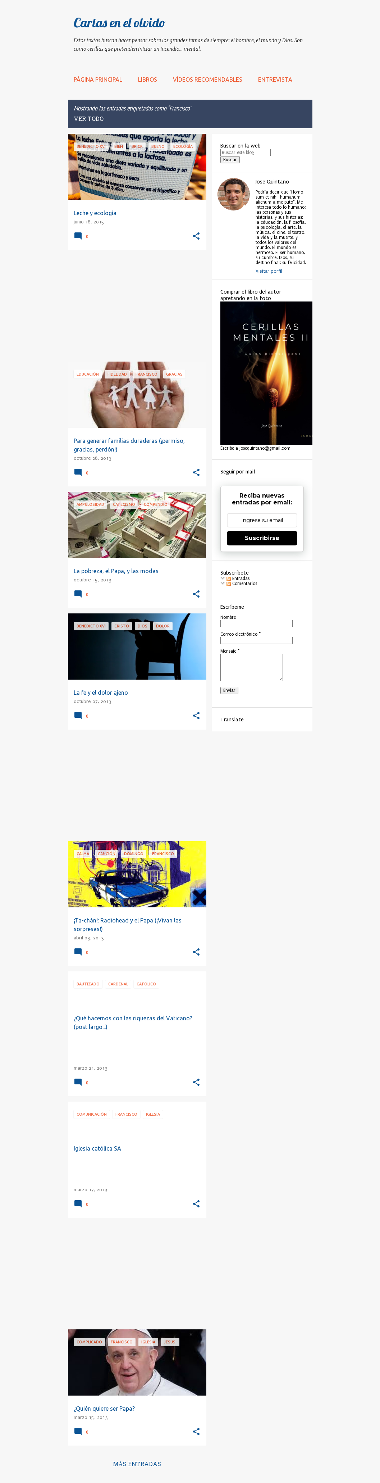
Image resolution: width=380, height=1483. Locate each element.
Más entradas (137, 1464)
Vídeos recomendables (207, 79)
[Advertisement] (134, 305)
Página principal (98, 79)
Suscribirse (262, 538)
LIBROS (147, 79)
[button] (196, 236)
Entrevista (275, 79)
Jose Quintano (272, 181)
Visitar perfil (269, 271)
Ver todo (89, 119)
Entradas (237, 578)
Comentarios (241, 583)
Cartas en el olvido (120, 22)
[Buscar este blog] (245, 152)
